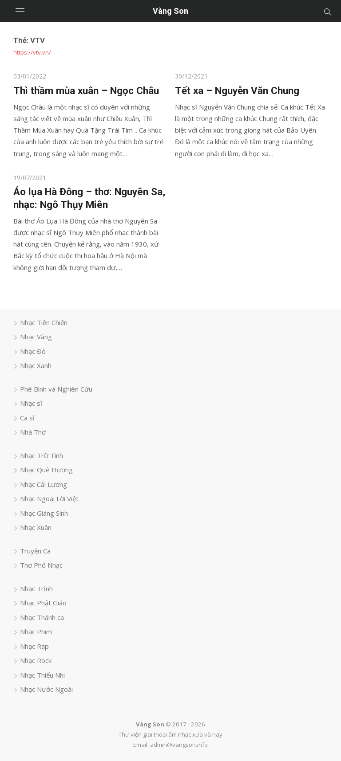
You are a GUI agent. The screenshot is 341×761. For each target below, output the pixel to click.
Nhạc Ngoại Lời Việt (49, 498)
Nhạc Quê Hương (46, 469)
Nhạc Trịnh (36, 588)
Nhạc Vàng (36, 336)
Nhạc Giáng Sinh (44, 513)
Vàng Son (170, 11)
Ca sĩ (27, 417)
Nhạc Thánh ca (42, 617)
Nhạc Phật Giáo (43, 602)
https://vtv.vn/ (32, 52)
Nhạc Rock (36, 660)
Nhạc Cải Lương (43, 484)
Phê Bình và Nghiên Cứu (56, 388)
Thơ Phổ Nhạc (41, 565)
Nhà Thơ (33, 432)
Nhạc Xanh (36, 365)
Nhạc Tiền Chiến (43, 322)
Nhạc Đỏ (33, 351)
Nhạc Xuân (36, 527)
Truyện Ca (35, 550)
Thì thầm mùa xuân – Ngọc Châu (86, 90)
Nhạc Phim (36, 631)
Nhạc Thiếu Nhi (42, 675)
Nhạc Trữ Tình (41, 455)
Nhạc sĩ (31, 403)
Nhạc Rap (34, 646)
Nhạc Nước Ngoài (46, 689)
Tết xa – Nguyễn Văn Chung (237, 90)
